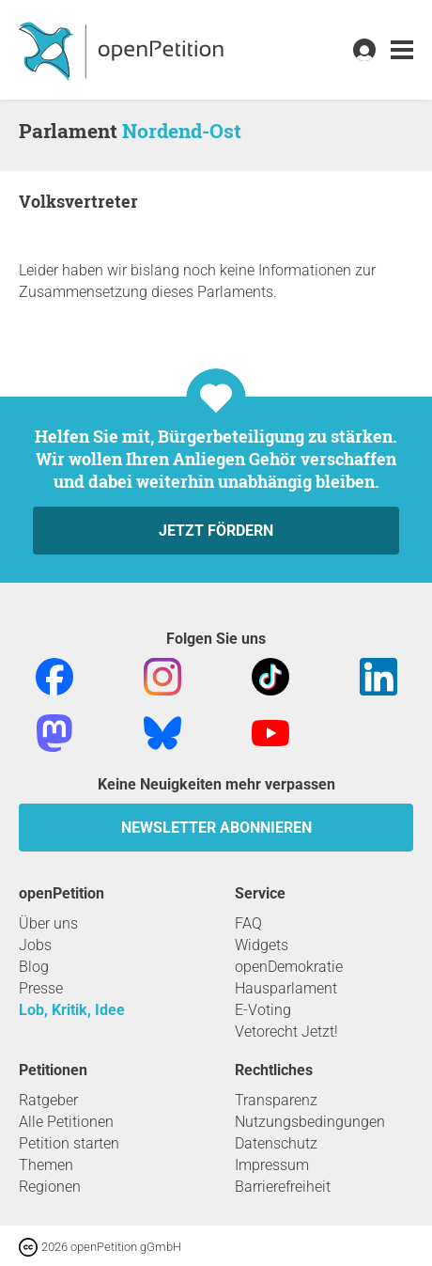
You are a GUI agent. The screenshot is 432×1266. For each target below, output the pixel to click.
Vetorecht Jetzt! (286, 1031)
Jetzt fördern (216, 530)
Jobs (35, 945)
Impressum (272, 1165)
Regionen (50, 1187)
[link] (402, 50)
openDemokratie (289, 967)
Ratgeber (48, 1100)
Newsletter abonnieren (216, 827)
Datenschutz (276, 1143)
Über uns (48, 923)
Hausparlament (286, 988)
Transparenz (276, 1100)
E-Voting (263, 1010)
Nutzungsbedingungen (310, 1122)
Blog (34, 967)
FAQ (248, 923)
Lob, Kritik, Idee (72, 1010)
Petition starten (69, 1143)
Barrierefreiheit (283, 1187)
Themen (46, 1165)
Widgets (261, 945)
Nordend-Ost (181, 130)
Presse (41, 988)
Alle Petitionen (66, 1122)
